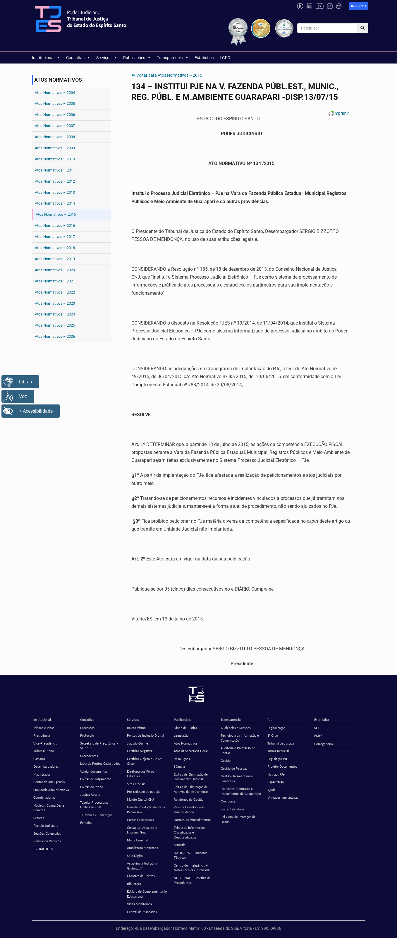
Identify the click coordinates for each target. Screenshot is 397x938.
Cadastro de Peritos (141, 876)
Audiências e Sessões (236, 728)
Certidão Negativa (139, 751)
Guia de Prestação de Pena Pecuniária (146, 809)
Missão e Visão (43, 728)
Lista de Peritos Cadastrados (100, 763)
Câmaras (39, 759)
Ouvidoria (228, 801)
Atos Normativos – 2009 (55, 148)
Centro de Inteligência (49, 782)
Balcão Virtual (136, 728)
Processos (87, 728)
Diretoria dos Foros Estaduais (140, 773)
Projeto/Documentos (282, 766)
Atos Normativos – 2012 (55, 181)
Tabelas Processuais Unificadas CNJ (94, 804)
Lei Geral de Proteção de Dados (238, 819)
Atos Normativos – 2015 (56, 214)
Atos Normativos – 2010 (55, 159)
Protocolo (87, 735)
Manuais (179, 845)
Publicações (137, 58)
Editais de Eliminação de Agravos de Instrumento (191, 789)
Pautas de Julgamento (95, 779)
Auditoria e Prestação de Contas (238, 750)
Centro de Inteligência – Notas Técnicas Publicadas (192, 867)
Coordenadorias (44, 797)
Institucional (46, 58)
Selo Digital (135, 856)
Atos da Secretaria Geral (191, 751)
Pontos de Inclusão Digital (145, 735)
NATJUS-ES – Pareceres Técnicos (190, 855)
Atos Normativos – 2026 (55, 336)
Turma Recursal (278, 751)
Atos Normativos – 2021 (55, 281)
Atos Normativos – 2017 (55, 236)
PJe (269, 719)
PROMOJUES (43, 849)
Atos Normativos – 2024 (55, 314)
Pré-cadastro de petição (143, 791)
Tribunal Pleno (43, 751)
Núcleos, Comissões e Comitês (48, 807)
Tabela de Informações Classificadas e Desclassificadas (189, 832)
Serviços (106, 58)
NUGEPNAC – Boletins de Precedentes (192, 880)
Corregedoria (323, 744)
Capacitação (275, 782)
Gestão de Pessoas (234, 768)
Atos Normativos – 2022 (55, 292)
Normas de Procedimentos (192, 820)
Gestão (226, 760)
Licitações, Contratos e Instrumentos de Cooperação (241, 791)
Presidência (41, 735)
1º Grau (272, 735)
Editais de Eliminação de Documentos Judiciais (191, 776)
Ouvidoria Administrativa (51, 790)
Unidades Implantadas (282, 797)
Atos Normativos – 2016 (55, 225)
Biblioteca (134, 884)
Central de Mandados (142, 912)
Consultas (78, 58)
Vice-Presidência (45, 743)
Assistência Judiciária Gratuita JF (142, 865)
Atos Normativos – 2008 (55, 137)
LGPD (225, 57)
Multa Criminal (137, 840)
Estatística (204, 57)
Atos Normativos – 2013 (55, 192)
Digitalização (276, 728)
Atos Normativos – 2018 (55, 248)
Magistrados (42, 774)
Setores (38, 818)
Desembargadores (46, 766)
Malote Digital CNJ (140, 799)
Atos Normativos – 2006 (55, 114)
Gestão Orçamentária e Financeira (237, 778)
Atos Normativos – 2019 (55, 259)
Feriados (86, 822)
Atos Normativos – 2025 (55, 325)
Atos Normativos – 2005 (55, 103)
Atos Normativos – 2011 (55, 170)
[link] (358, 6)
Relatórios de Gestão (188, 799)
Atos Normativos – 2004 (55, 92)
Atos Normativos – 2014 (55, 203)
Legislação (181, 735)
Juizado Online (137, 743)
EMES (318, 736)
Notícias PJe (276, 774)
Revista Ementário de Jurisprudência (189, 809)
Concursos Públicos (47, 841)
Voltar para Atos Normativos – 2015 (169, 75)
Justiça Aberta (90, 794)
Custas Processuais (140, 820)
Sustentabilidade (232, 809)
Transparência (173, 58)
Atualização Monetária (142, 848)
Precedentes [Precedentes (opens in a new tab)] (89, 756)
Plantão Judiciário (45, 825)
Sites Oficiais (136, 784)
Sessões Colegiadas (47, 833)
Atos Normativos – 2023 (55, 303)
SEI (316, 728)
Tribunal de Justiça (280, 743)
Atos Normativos (185, 743)
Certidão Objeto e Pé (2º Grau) (144, 761)
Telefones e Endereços (96, 815)
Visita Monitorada (139, 904)
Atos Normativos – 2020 (55, 270)
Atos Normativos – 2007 (55, 126)
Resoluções (182, 759)
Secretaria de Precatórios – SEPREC (99, 745)
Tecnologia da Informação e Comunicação (240, 737)
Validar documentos (94, 771)
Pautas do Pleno (91, 787)
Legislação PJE (277, 759)
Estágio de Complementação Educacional (147, 893)
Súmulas (179, 766)
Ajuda (271, 790)
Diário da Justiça (185, 728)
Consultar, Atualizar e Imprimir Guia (142, 830)
